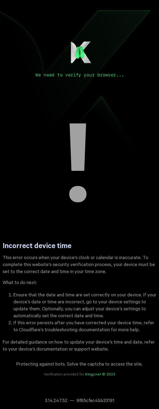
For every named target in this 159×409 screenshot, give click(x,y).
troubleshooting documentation (77, 330)
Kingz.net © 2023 (100, 375)
